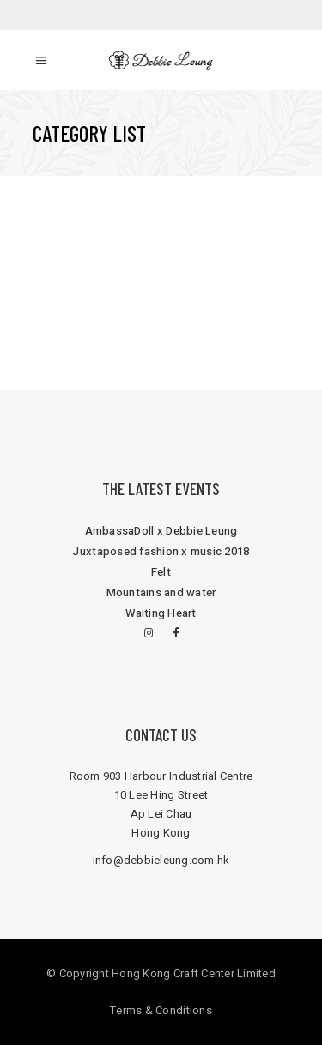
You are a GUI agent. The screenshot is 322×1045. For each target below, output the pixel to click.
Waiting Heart (160, 613)
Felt (161, 572)
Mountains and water (161, 592)
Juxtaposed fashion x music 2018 (160, 551)
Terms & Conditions (161, 1010)
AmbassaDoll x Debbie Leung (161, 530)
